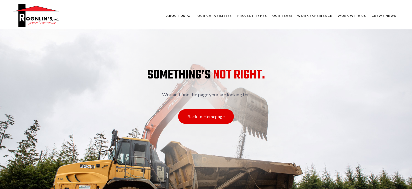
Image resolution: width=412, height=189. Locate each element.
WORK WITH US (352, 16)
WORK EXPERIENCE (314, 16)
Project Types (252, 16)
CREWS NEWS (384, 16)
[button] (179, 16)
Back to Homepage (206, 116)
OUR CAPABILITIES (214, 16)
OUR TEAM (282, 16)
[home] (36, 15)
